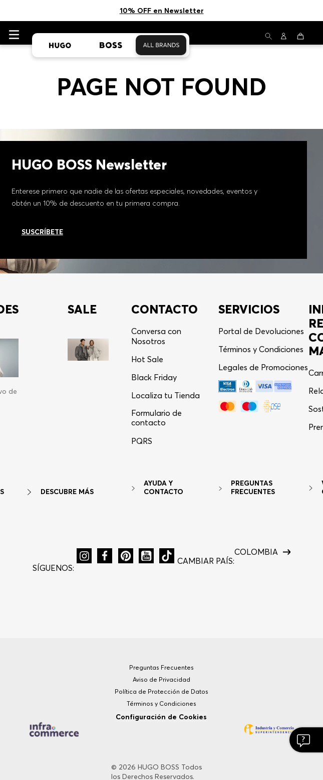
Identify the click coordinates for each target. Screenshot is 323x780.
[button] (141, 403)
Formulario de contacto (156, 375)
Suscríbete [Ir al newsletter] (42, 189)
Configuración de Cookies (161, 674)
